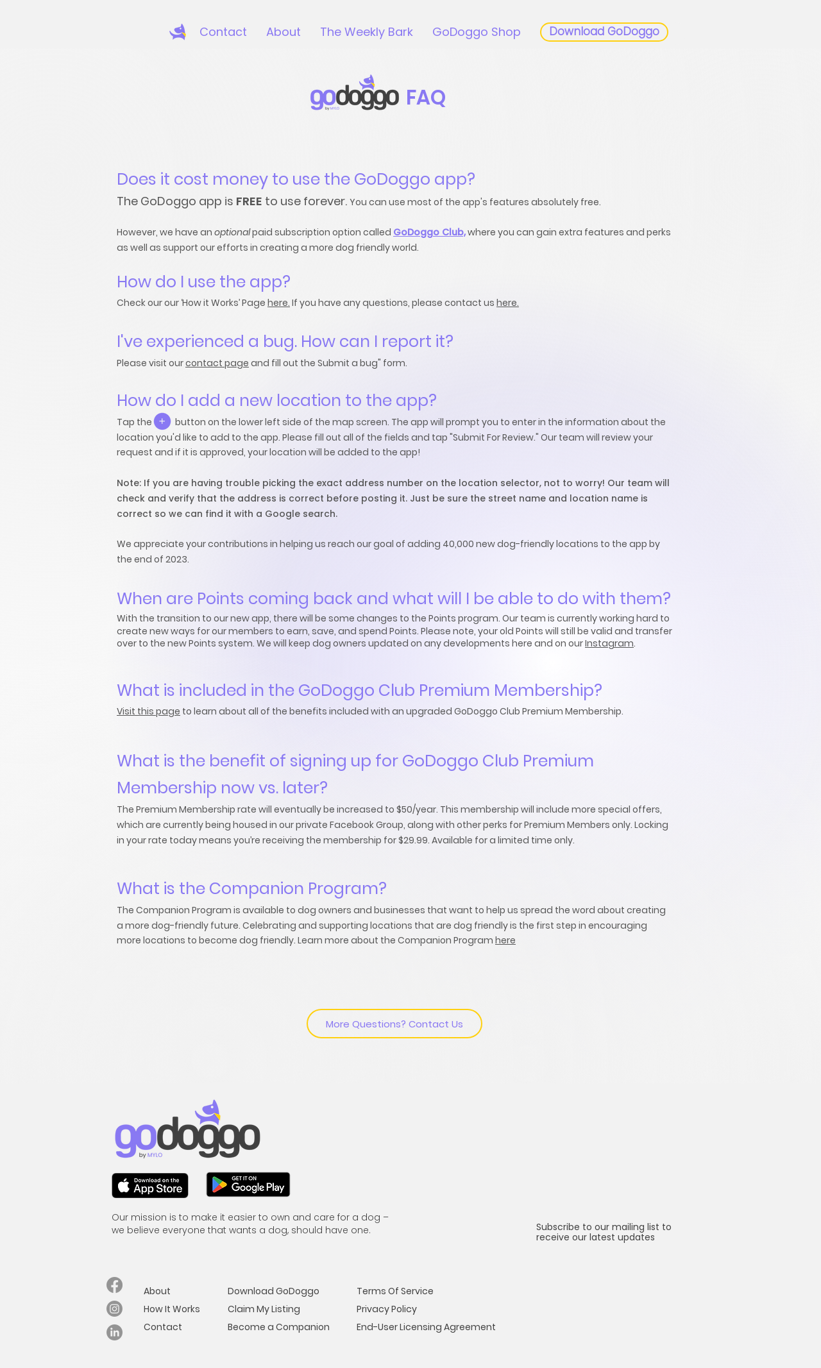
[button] (283, 32)
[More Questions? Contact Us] (394, 1023)
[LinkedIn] (114, 1332)
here (505, 940)
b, (461, 232)
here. (278, 302)
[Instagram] (114, 1309)
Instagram (609, 643)
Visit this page (148, 711)
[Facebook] (114, 1285)
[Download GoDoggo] (604, 32)
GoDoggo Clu (425, 232)
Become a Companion (279, 1327)
